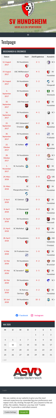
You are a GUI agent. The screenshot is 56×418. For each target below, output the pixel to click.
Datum (6, 57)
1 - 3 (37, 91)
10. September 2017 (7, 104)
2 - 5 (37, 166)
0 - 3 (37, 199)
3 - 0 (37, 144)
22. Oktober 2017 (6, 147)
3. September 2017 (7, 93)
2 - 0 (37, 177)
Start (27, 57)
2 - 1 (37, 62)
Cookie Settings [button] (10, 412)
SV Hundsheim (28, 21)
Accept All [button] (24, 412)
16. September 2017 (7, 115)
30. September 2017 (7, 136)
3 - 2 (37, 123)
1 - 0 (37, 251)
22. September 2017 (7, 126)
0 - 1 (37, 134)
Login (5, 390)
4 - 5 (37, 72)
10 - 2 (38, 299)
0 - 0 (37, 238)
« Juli (4, 360)
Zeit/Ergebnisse (38, 57)
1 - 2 (37, 81)
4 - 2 (37, 261)
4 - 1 (37, 112)
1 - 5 (37, 270)
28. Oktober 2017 (6, 158)
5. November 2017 (7, 168)
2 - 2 (37, 209)
